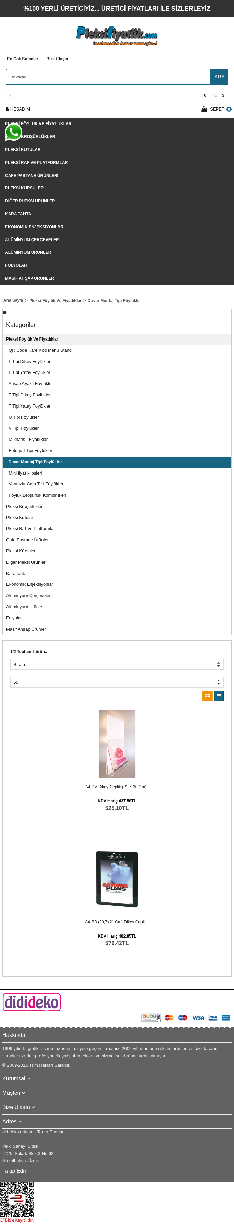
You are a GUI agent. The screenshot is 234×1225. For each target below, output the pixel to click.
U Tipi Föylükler (22, 417)
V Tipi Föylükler (22, 428)
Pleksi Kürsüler (24, 188)
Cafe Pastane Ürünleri (31, 175)
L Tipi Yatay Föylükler (28, 372)
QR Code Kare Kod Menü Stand (39, 350)
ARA (219, 76)
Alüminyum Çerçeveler (32, 239)
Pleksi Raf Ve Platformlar (36, 162)
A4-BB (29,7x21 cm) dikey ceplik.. (117, 922)
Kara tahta (18, 214)
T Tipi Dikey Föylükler (28, 394)
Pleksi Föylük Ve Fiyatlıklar (38, 123)
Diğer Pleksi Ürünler (30, 201)
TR (8, 95)
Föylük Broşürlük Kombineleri (36, 495)
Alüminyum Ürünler (28, 252)
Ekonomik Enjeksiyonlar (34, 227)
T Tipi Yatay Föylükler (28, 406)
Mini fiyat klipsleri (24, 473)
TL (214, 95)
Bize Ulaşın (57, 58)
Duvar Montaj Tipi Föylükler (34, 462)
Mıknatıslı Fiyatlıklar (27, 439)
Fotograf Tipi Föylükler (29, 450)
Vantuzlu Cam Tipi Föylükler (34, 483)
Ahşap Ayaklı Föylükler (29, 383)
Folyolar (16, 265)
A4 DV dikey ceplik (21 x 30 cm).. (117, 786)
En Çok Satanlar (22, 58)
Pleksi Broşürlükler (30, 136)
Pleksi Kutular (23, 149)
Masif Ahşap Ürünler (29, 278)
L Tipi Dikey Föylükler (28, 361)
